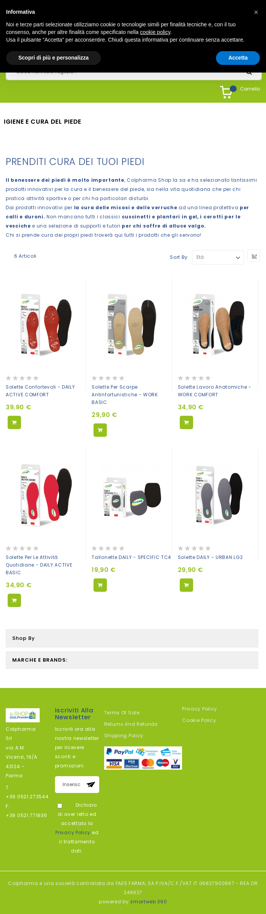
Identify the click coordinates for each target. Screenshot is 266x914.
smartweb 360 (148, 901)
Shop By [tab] (23, 638)
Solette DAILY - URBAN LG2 (210, 557)
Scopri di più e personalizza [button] (53, 58)
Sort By (179, 257)
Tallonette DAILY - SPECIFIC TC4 (131, 557)
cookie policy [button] (155, 32)
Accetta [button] (238, 58)
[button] (256, 12)
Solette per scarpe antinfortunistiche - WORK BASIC (125, 394)
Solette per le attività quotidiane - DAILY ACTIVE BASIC (39, 565)
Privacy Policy (72, 832)
